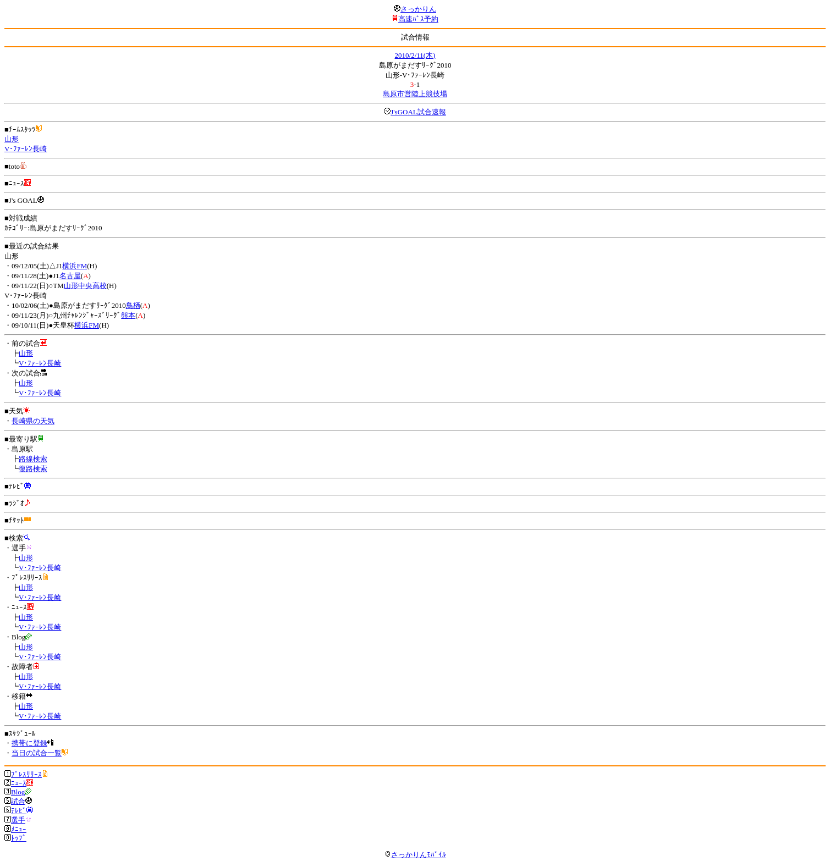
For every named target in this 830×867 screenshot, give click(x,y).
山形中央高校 (85, 285)
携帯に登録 (29, 743)
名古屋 (70, 276)
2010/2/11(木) (415, 55)
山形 (11, 139)
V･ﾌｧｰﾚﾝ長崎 (25, 149)
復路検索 (33, 469)
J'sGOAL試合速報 (418, 112)
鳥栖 (133, 305)
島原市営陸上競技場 (415, 94)
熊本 (128, 315)
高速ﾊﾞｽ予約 (418, 19)
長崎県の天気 (33, 421)
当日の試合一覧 (37, 753)
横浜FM (74, 266)
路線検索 (33, 459)
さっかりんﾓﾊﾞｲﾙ (415, 855)
